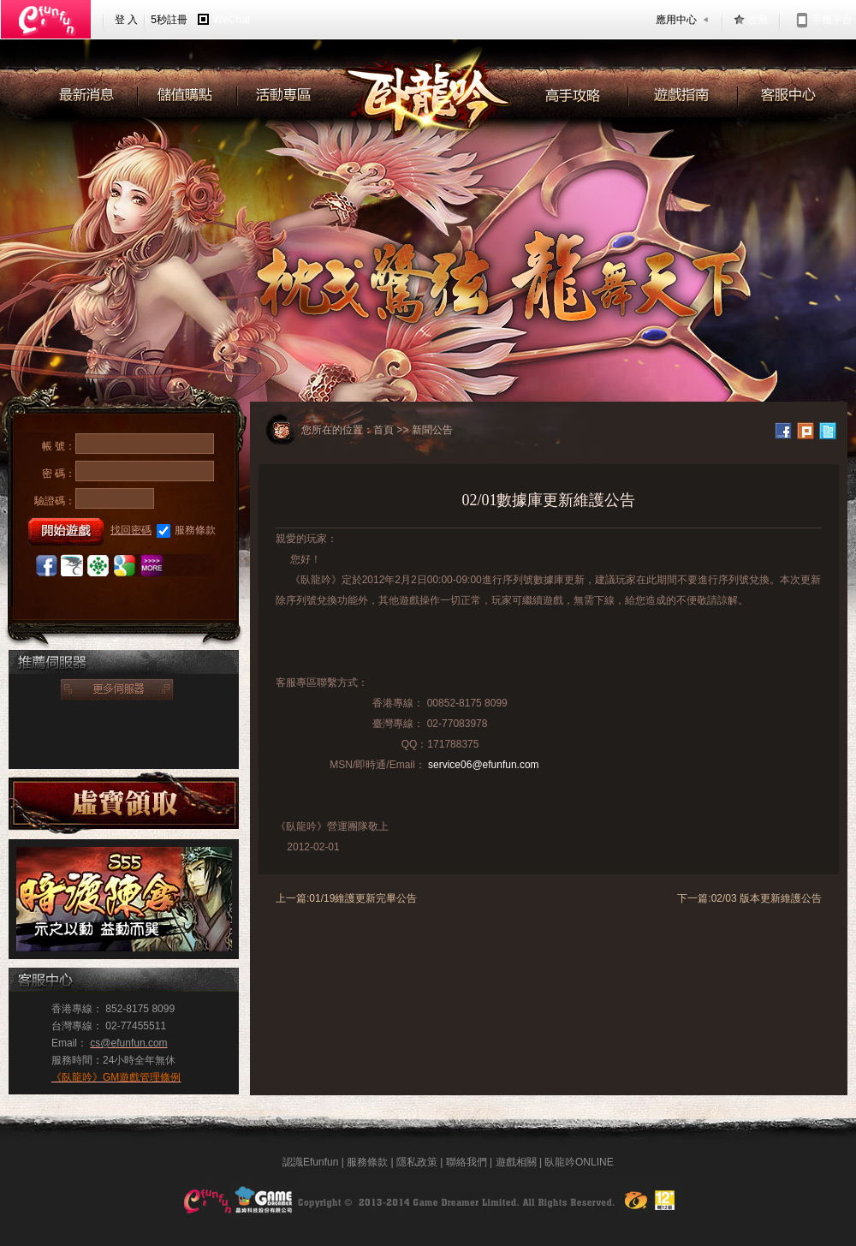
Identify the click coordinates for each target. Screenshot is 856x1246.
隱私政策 (416, 1162)
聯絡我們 (466, 1162)
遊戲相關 (516, 1162)
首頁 (383, 430)
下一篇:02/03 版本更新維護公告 (749, 898)
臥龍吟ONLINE (579, 1162)
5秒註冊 (169, 20)
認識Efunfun (310, 1162)
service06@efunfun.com (483, 765)
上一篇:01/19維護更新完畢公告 (346, 898)
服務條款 (186, 531)
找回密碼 (131, 530)
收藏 (757, 20)
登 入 (126, 20)
